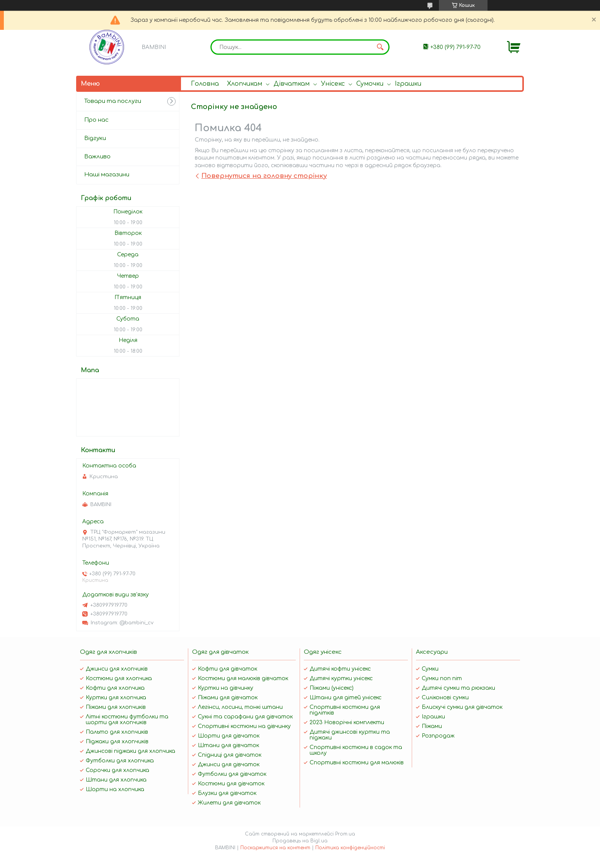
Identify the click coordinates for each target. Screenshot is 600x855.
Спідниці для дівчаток (229, 755)
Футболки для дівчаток (232, 774)
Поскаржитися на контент (275, 847)
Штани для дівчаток (228, 745)
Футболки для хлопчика (120, 761)
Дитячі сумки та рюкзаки (458, 688)
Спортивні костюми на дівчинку (244, 726)
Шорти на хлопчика (115, 789)
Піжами (432, 726)
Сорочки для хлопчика (117, 770)
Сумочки (369, 83)
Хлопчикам (244, 83)
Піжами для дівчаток (228, 697)
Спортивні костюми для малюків (357, 762)
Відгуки (95, 138)
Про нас (96, 120)
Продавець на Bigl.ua (300, 841)
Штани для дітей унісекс (346, 697)
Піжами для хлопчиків (116, 707)
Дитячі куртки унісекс (341, 678)
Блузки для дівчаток (227, 793)
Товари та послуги (112, 101)
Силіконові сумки (445, 697)
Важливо (97, 156)
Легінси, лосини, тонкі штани (240, 707)
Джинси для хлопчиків (117, 669)
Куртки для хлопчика (116, 697)
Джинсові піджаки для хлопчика (130, 751)
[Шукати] (380, 47)
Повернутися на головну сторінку (264, 175)
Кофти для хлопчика (115, 688)
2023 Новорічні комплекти (347, 722)
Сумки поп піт (442, 678)
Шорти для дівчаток (228, 736)
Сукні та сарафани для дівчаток (245, 717)
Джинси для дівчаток (228, 764)
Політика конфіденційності (350, 847)
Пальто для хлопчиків (117, 732)
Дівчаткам (292, 83)
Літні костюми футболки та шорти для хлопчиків (127, 719)
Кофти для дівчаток (227, 669)
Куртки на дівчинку (225, 688)
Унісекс (333, 83)
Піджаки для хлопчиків (117, 741)
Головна (205, 83)
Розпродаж (438, 736)
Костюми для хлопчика (119, 678)
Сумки (430, 669)
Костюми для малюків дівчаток (243, 678)
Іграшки (408, 83)
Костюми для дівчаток (231, 784)
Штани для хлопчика (116, 780)
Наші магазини (106, 174)
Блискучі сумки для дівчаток (462, 707)
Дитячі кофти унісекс (340, 669)
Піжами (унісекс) (332, 688)
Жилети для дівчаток (229, 803)
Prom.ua (345, 834)
